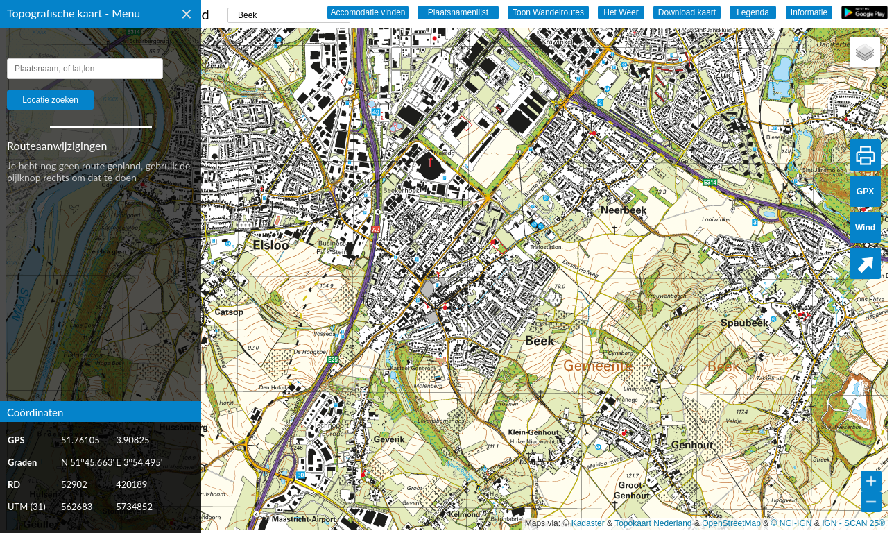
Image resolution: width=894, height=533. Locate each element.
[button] (865, 52)
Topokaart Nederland (652, 523)
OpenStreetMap (731, 523)
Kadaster (588, 523)
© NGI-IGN (791, 523)
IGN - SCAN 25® (853, 523)
